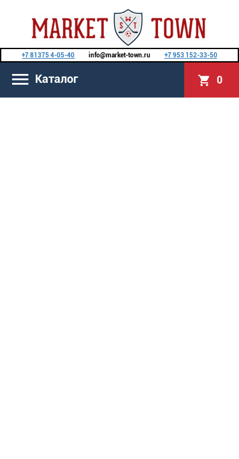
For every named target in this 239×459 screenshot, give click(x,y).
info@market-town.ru (119, 55)
